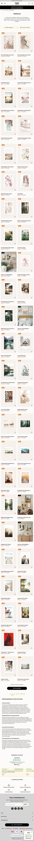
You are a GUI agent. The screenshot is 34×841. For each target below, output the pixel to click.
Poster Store (20, 837)
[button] (28, 835)
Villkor (3, 828)
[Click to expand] (17, 813)
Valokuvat (12, 10)
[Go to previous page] (10, 694)
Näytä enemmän (17, 688)
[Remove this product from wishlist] (15, 51)
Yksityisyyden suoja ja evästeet (26, 828)
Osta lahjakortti (17, 824)
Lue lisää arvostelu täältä (17, 779)
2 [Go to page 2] (14, 693)
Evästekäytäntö (8, 828)
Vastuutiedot (15, 828)
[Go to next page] (24, 694)
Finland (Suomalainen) (17, 835)
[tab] (29, 3)
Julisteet (7, 10)
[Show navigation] (1, 3)
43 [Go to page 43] (21, 693)
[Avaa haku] (4, 3)
